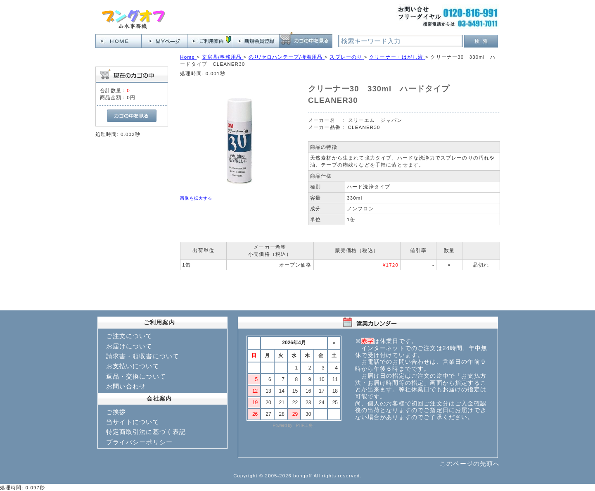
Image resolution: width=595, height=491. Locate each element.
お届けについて (129, 346)
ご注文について (129, 335)
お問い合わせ (126, 386)
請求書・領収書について (143, 356)
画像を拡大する (196, 198)
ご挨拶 (116, 411)
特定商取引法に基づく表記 (146, 431)
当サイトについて (132, 421)
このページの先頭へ (470, 463)
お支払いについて (132, 365)
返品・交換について (136, 376)
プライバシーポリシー (139, 442)
